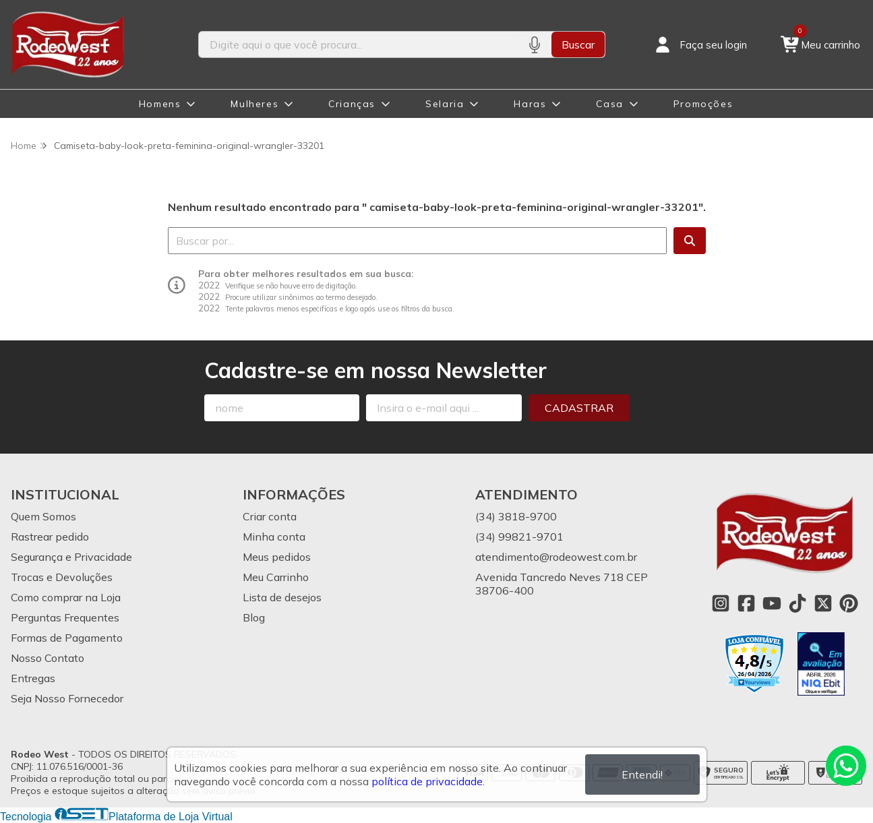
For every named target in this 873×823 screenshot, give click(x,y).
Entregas (33, 678)
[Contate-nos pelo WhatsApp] (846, 765)
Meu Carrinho (276, 577)
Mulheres (254, 104)
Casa (609, 104)
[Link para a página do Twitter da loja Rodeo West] (823, 603)
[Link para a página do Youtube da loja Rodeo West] (771, 603)
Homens (160, 104)
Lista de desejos (282, 597)
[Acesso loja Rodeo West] (699, 44)
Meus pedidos (277, 556)
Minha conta (274, 536)
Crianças (351, 104)
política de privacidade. (428, 781)
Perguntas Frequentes (65, 617)
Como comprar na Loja (66, 597)
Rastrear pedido (50, 536)
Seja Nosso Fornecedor (67, 698)
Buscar (578, 44)
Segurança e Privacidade (71, 556)
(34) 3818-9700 (516, 516)
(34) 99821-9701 (519, 536)
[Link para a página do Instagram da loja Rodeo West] (720, 603)
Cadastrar (579, 408)
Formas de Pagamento (67, 637)
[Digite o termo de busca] (358, 44)
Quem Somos (43, 516)
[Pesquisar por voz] (534, 44)
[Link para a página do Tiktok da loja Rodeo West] (797, 603)
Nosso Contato (47, 658)
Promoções (703, 104)
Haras (530, 104)
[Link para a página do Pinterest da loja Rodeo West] (848, 603)
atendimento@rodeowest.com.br (556, 556)
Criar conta (270, 516)
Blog (254, 617)
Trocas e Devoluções (62, 577)
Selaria (444, 104)
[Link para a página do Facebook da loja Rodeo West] (746, 603)
